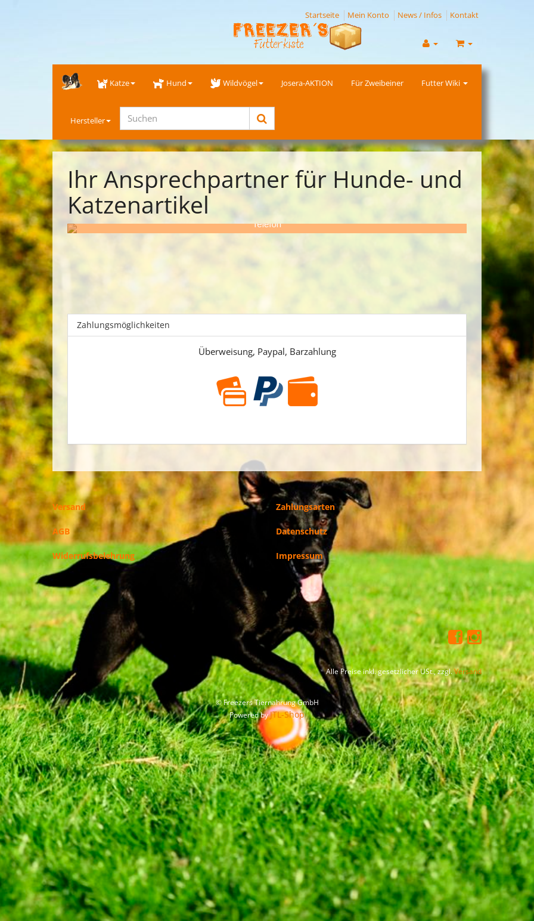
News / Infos (420, 15)
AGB (61, 521)
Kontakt (464, 15)
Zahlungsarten (305, 497)
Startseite (322, 15)
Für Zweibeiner (377, 83)
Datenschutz (301, 521)
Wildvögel (236, 83)
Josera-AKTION (307, 83)
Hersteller (90, 120)
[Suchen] (185, 118)
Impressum (299, 546)
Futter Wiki (444, 83)
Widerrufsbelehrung (93, 546)
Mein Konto (368, 15)
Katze (116, 83)
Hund (172, 83)
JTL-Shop (287, 704)
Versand (69, 497)
